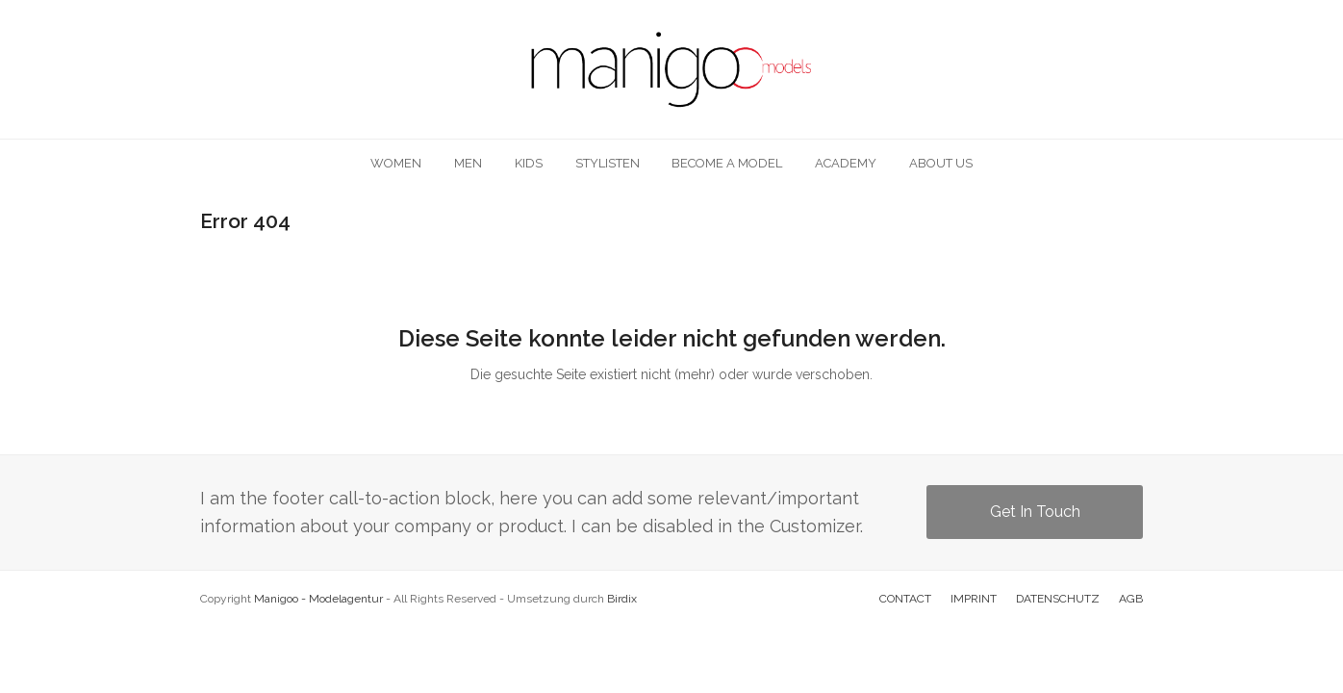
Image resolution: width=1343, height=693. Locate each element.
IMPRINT (973, 598)
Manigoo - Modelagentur (318, 598)
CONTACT (905, 598)
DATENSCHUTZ (1058, 598)
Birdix (622, 598)
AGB (1131, 598)
